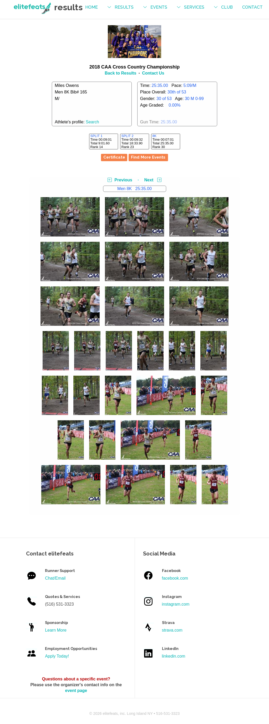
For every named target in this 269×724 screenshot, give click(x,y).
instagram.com (176, 604)
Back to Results (120, 73)
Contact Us (153, 73)
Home (91, 7)
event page (76, 690)
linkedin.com (173, 656)
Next (152, 180)
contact (252, 7)
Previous (120, 180)
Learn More (56, 630)
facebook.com (175, 578)
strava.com (172, 630)
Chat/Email (55, 578)
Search (92, 122)
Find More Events (148, 157)
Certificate (114, 157)
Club (227, 7)
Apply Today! (57, 656)
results (124, 7)
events (158, 7)
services (194, 7)
